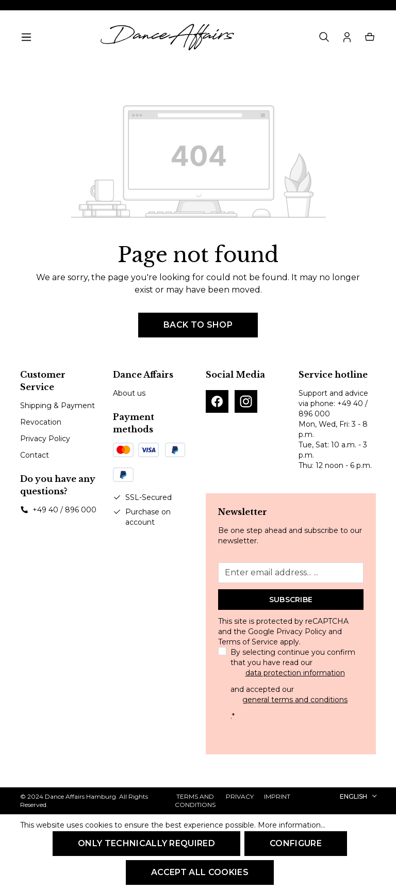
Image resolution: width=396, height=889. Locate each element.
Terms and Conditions (195, 801)
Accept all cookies (200, 872)
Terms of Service (248, 641)
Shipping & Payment (57, 405)
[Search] (324, 37)
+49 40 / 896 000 (64, 509)
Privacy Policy (45, 438)
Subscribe (291, 599)
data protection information (295, 672)
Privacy (240, 796)
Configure (296, 843)
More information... (291, 825)
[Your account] (347, 37)
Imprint (277, 796)
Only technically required (146, 843)
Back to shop (198, 325)
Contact (34, 455)
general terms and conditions (295, 699)
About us (129, 393)
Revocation (40, 422)
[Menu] (26, 37)
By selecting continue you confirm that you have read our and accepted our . (294, 684)
